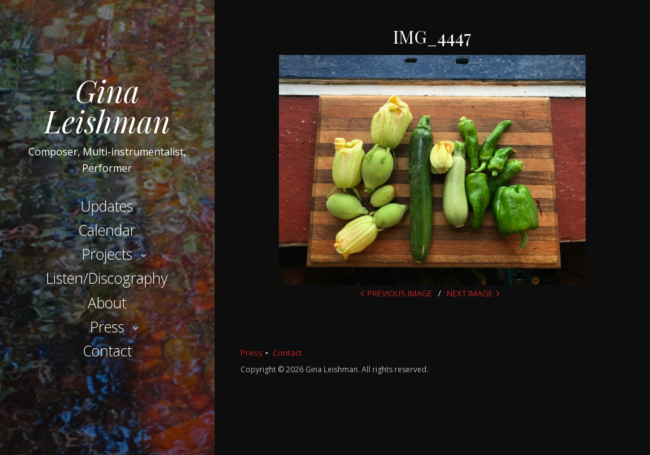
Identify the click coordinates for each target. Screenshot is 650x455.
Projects (107, 254)
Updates (107, 206)
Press (107, 327)
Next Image (470, 293)
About (107, 303)
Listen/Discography (107, 278)
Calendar (107, 230)
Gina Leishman (107, 105)
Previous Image (399, 293)
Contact (107, 351)
